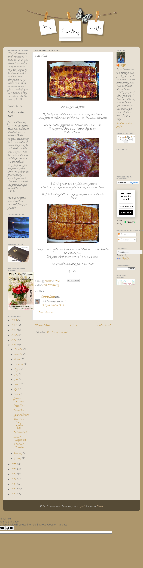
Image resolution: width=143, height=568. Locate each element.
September (19, 365)
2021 (14, 330)
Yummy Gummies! (18, 400)
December (18, 350)
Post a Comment (45, 313)
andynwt (80, 506)
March (17, 394)
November (18, 355)
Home (73, 325)
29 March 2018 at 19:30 (52, 306)
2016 (14, 470)
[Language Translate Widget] (129, 252)
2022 (14, 325)
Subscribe (126, 212)
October (17, 360)
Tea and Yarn (19, 410)
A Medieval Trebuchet (18, 446)
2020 (14, 335)
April (16, 389)
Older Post (104, 325)
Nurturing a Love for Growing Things (18, 424)
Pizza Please (19, 406)
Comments (123, 240)
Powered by (126, 222)
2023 (14, 320)
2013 (14, 484)
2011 (13, 494)
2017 (13, 465)
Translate (123, 259)
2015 (14, 474)
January (18, 458)
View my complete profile (124, 125)
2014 (14, 479)
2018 (14, 345)
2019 (14, 340)
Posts (122, 234)
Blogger (99, 506)
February (18, 453)
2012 (14, 489)
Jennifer (122, 65)
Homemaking (53, 285)
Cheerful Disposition (19, 439)
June (16, 380)
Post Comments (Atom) (57, 333)
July (16, 375)
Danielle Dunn (47, 297)
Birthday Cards (20, 432)
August (17, 370)
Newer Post (42, 325)
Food (44, 285)
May (16, 384)
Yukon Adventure (21, 415)
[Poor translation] (9, 528)
